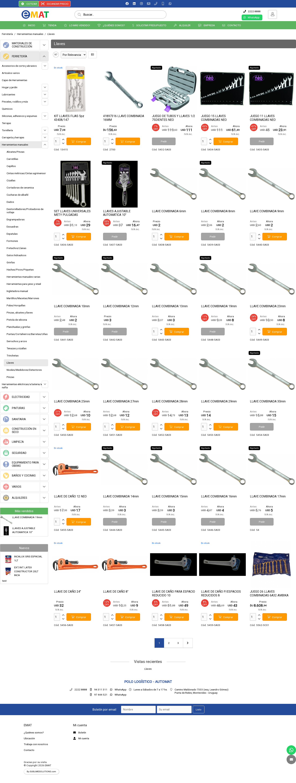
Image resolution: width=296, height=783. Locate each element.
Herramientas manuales (30, 33)
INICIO (29, 25)
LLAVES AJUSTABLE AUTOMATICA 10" (23, 530)
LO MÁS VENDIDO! (77, 25)
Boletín (79, 732)
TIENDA (49, 25)
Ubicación (29, 738)
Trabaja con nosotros (36, 744)
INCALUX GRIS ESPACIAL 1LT (28, 558)
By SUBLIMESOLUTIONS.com (41, 771)
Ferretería (7, 33)
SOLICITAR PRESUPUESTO (149, 25)
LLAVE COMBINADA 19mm (27, 517)
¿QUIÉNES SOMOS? (111, 25)
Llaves (51, 33)
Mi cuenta (80, 738)
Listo (198, 709)
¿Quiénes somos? (34, 732)
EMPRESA (206, 25)
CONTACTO (231, 25)
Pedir (164, 141)
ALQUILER (182, 25)
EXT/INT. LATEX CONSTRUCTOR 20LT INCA (26, 571)
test (4, 580)
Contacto (29, 750)
